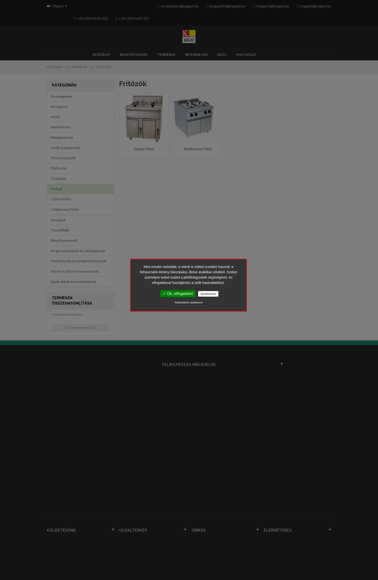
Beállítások (208, 294)
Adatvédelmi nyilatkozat (188, 302)
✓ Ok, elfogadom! (178, 294)
